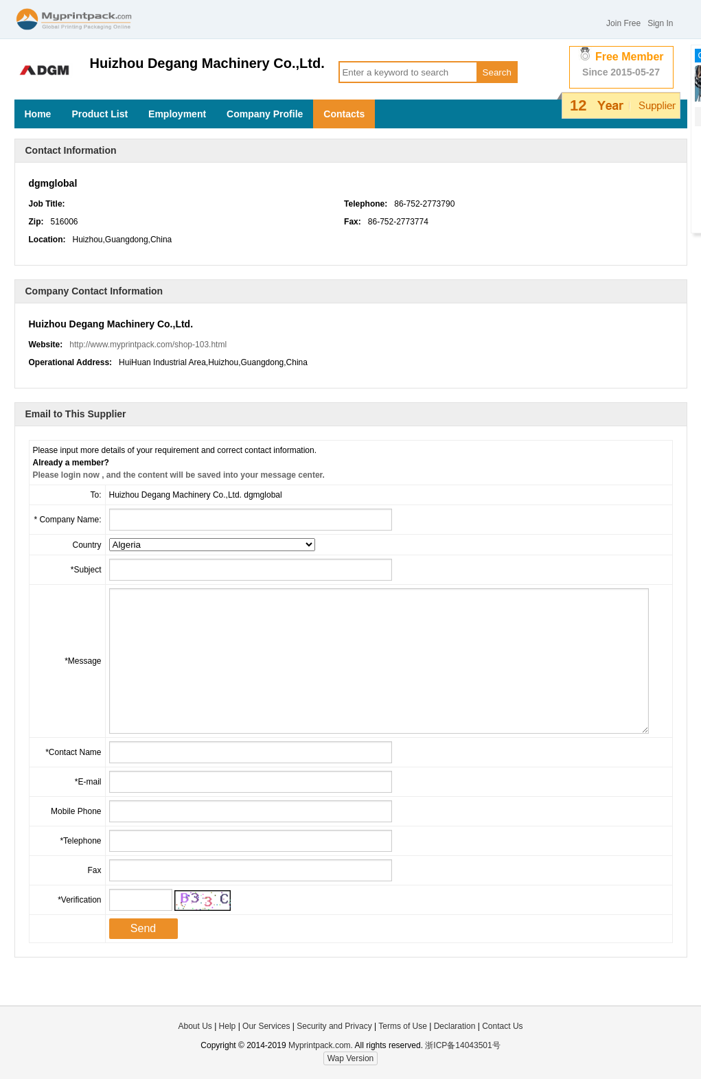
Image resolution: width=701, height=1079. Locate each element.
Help (227, 1026)
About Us (194, 1026)
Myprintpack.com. (319, 1045)
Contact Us (502, 1026)
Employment (177, 113)
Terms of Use (403, 1026)
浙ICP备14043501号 (462, 1045)
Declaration (455, 1026)
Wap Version (350, 1058)
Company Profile (265, 113)
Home (38, 113)
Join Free (623, 23)
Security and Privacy (334, 1026)
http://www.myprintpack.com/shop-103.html (148, 344)
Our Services (266, 1026)
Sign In (660, 23)
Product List (99, 113)
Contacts (344, 113)
